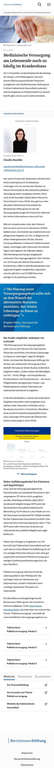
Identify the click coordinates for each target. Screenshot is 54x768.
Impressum (27, 752)
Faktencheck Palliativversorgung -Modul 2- (27, 645)
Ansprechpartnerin (13, 114)
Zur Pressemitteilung (27, 685)
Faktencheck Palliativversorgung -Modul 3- (27, 661)
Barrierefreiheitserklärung (27, 758)
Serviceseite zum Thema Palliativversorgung (27, 694)
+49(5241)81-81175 (13, 170)
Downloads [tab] (25, 676)
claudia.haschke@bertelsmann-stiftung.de (24, 166)
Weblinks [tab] (9, 676)
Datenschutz (27, 764)
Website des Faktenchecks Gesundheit (27, 705)
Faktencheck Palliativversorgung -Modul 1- (27, 629)
